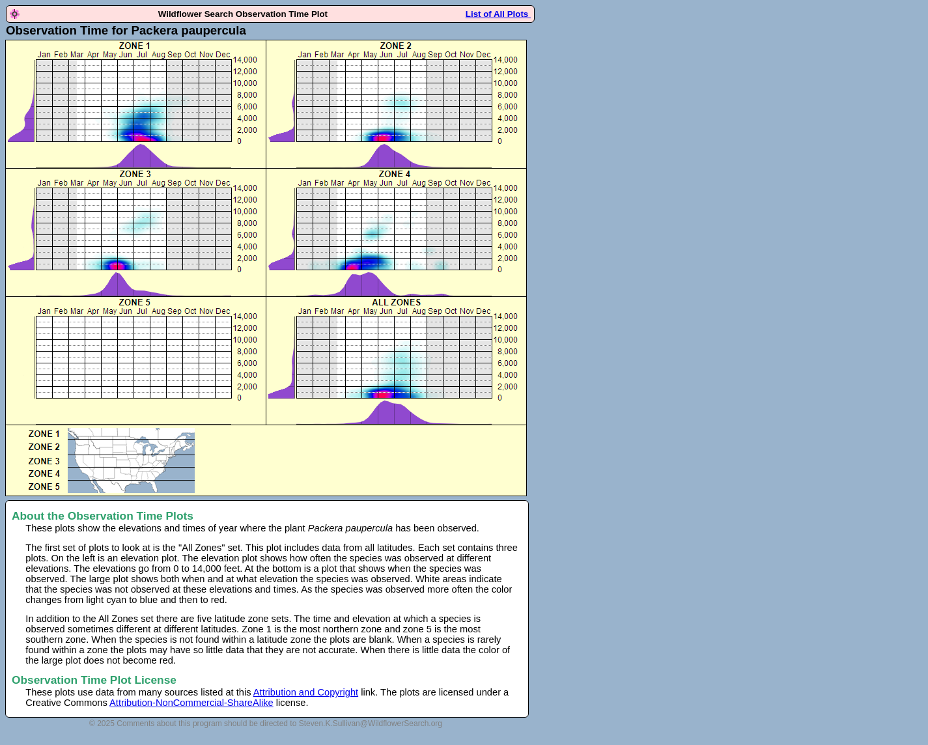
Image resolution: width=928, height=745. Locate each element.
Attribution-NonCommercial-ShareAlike (191, 702)
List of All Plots (498, 14)
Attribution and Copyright (305, 692)
